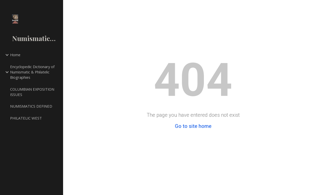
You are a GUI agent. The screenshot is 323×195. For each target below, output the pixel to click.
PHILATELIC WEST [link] (26, 118)
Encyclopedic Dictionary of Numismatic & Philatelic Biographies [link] (32, 72)
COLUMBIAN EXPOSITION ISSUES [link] (32, 92)
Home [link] (15, 54)
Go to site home (193, 126)
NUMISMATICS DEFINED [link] (31, 106)
